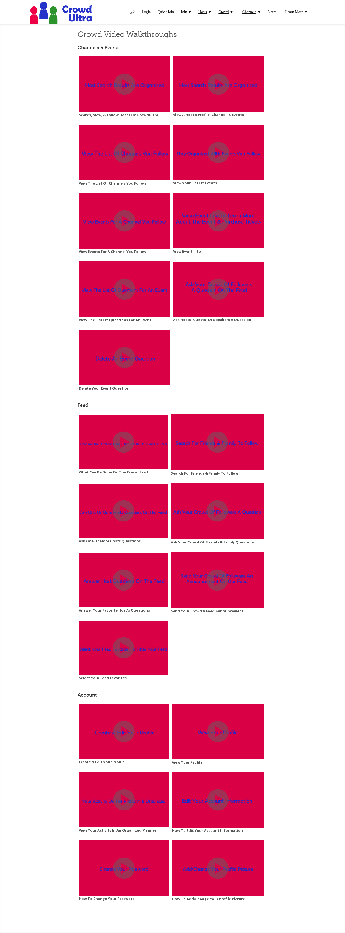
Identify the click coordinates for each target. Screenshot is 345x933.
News (272, 12)
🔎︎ (132, 12)
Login (146, 12)
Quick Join (165, 12)
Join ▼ (186, 12)
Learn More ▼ (296, 12)
